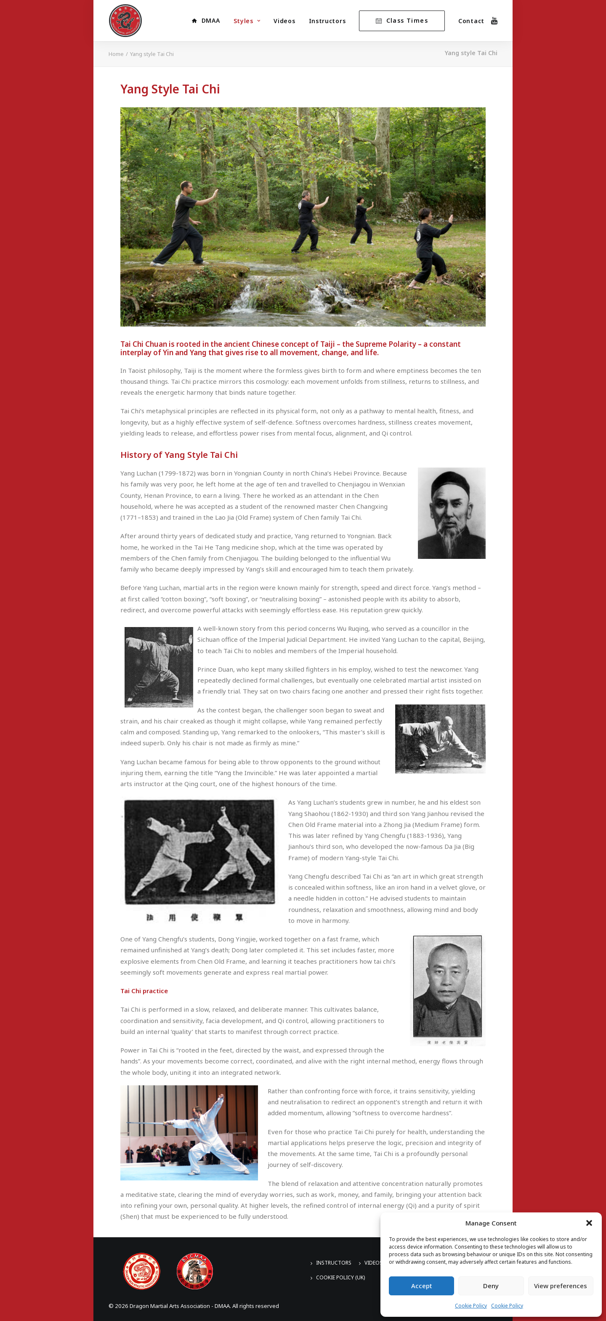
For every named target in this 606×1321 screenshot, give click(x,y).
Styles (247, 21)
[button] (589, 1223)
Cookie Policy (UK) (340, 1277)
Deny (491, 1285)
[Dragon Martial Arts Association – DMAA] (125, 20)
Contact (471, 21)
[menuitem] (206, 20)
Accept (421, 1285)
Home (116, 54)
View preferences (560, 1285)
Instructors (327, 21)
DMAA (211, 20)
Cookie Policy (471, 1305)
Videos (284, 21)
